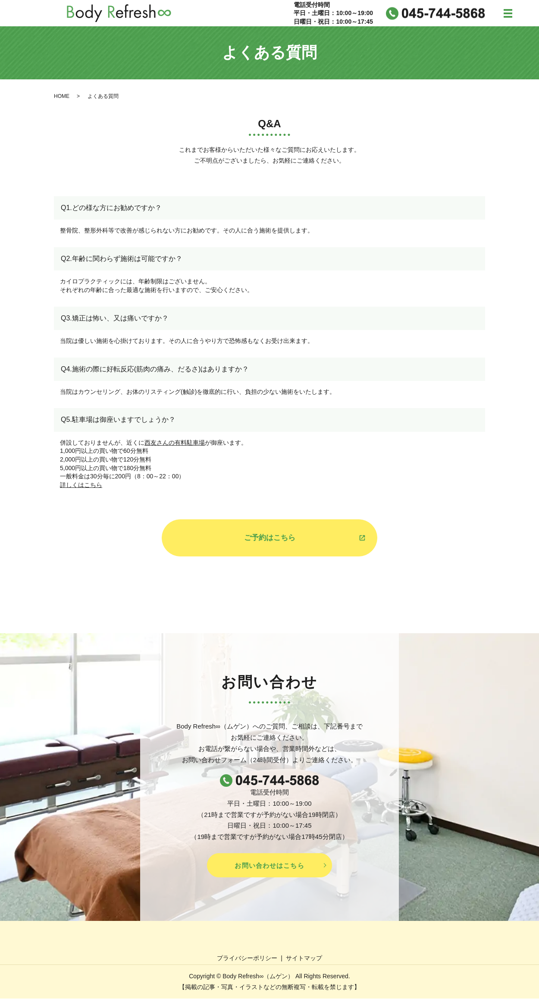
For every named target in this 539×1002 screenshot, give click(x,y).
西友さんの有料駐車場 (174, 444)
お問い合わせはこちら (269, 868)
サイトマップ (304, 961)
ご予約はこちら (269, 540)
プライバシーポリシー (247, 961)
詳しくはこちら (81, 486)
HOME (61, 97)
